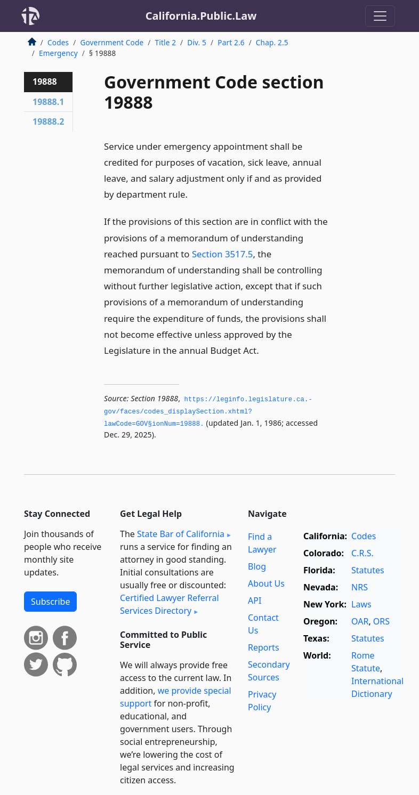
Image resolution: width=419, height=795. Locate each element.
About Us (266, 583)
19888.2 (48, 121)
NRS (359, 587)
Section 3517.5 (222, 254)
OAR (359, 621)
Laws (361, 604)
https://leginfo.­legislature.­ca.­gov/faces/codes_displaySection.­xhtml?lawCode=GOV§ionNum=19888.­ (208, 411)
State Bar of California (180, 534)
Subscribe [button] (50, 601)
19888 (45, 81)
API (254, 600)
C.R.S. (362, 553)
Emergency (58, 53)
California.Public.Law (201, 16)
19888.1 (48, 102)
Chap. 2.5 (272, 42)
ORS (381, 621)
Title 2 (165, 42)
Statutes (367, 570)
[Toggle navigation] (380, 16)
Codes (58, 42)
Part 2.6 (230, 42)
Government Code (111, 42)
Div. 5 (196, 42)
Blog (257, 566)
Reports (263, 647)
